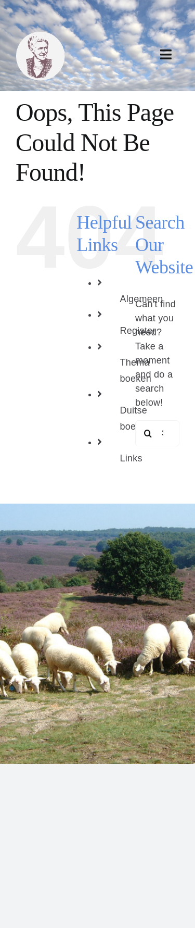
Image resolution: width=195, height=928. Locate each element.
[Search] (148, 433)
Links (131, 458)
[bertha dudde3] (40, 36)
